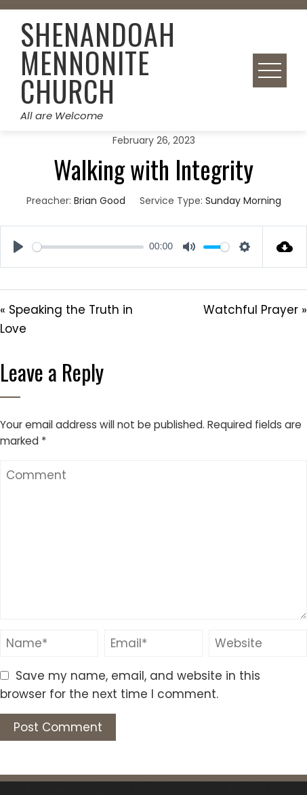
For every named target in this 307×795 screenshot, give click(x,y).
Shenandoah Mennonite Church (98, 62)
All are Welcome (61, 115)
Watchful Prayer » (255, 310)
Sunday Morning (243, 200)
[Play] (18, 246)
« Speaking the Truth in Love (66, 319)
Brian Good (99, 200)
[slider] (88, 247)
